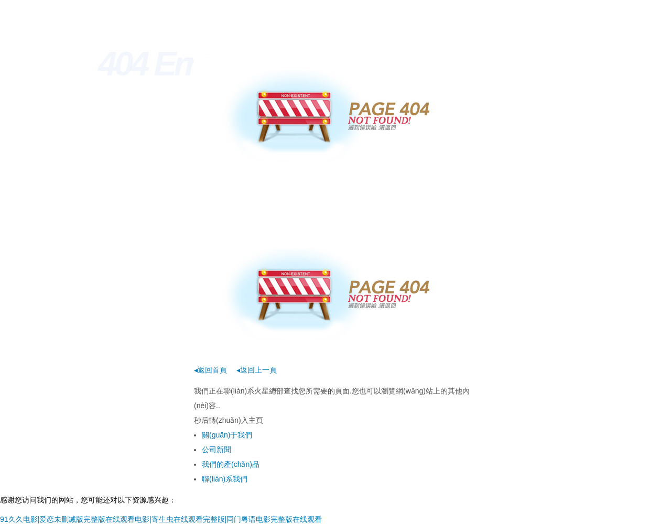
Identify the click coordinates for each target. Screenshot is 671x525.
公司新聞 (216, 449)
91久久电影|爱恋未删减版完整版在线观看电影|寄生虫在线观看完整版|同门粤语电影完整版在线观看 (161, 519)
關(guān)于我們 (227, 435)
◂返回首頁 (210, 370)
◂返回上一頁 (256, 370)
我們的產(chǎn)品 (230, 464)
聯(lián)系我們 (224, 479)
